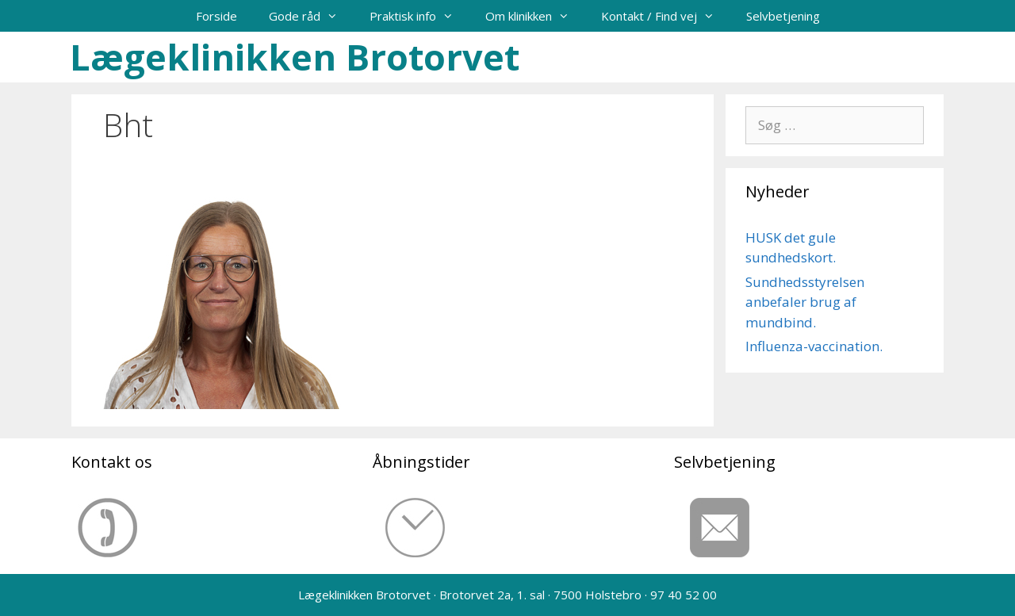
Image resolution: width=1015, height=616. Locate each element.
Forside (216, 16)
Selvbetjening (783, 16)
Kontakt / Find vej (665, 16)
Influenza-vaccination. (814, 346)
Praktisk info (419, 16)
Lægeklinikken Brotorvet (294, 57)
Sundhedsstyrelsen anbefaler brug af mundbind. (804, 302)
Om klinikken (535, 16)
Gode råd (311, 16)
